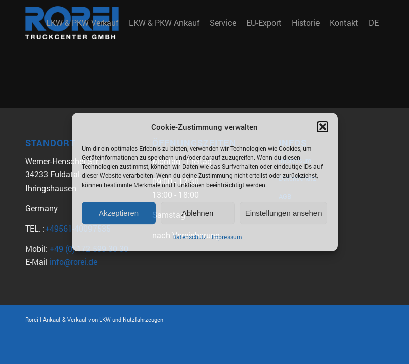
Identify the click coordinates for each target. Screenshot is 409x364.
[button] (322, 127)
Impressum (227, 237)
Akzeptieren (119, 213)
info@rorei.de (73, 261)
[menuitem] (82, 23)
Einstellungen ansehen (283, 213)
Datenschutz (189, 237)
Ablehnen (197, 213)
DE (374, 22)
